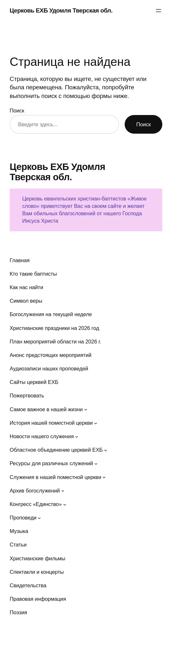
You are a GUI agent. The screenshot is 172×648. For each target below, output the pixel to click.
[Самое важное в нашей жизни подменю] (85, 409)
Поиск (17, 110)
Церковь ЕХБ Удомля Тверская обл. (61, 10)
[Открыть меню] (158, 10)
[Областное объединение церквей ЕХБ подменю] (105, 450)
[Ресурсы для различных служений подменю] (96, 463)
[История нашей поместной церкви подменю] (95, 422)
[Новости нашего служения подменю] (76, 436)
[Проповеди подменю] (39, 517)
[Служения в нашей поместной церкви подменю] (104, 477)
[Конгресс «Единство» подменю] (64, 504)
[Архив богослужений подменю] (62, 490)
